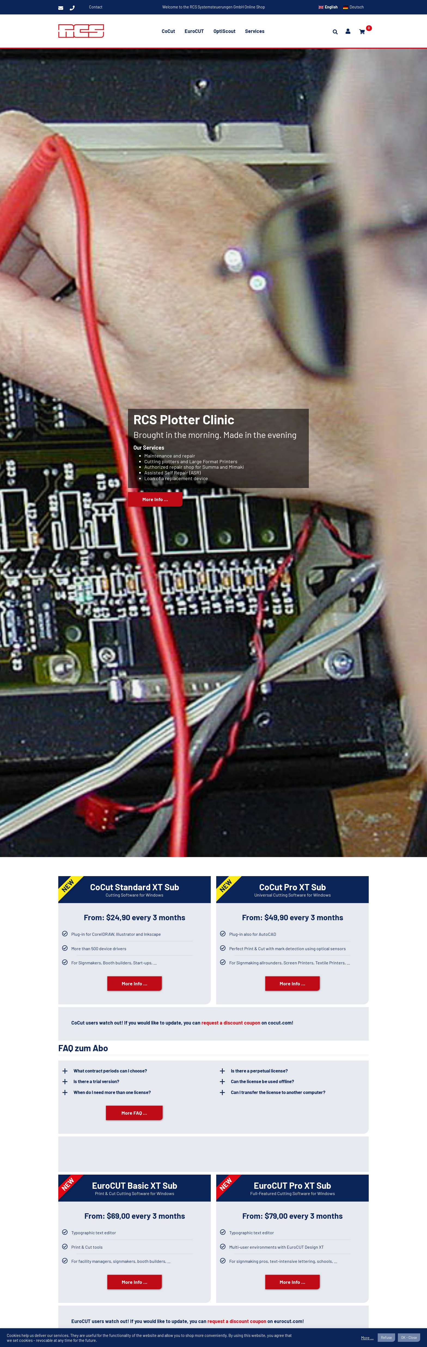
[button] (137, 1071)
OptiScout (224, 31)
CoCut (168, 31)
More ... (367, 1337)
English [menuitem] (331, 7)
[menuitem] (328, 7)
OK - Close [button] (409, 1337)
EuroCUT (194, 31)
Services (254, 31)
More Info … (155, 506)
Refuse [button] (386, 1337)
